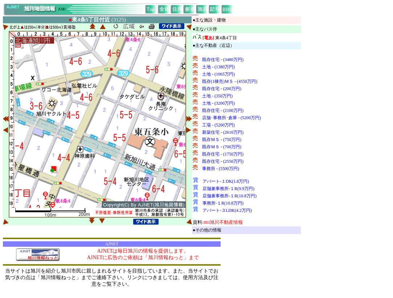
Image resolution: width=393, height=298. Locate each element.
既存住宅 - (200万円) (221, 88)
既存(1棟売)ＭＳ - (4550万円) (229, 81)
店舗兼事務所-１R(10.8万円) (229, 195)
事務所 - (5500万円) (220, 168)
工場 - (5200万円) (218, 125)
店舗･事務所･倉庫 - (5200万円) (231, 117)
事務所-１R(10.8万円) (222, 203)
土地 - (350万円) (217, 95)
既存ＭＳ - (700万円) (221, 146)
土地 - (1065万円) (218, 74)
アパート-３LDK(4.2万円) (227, 210)
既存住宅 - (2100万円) (222, 110)
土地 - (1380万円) (218, 66)
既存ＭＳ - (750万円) (221, 139)
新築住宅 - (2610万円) (222, 132)
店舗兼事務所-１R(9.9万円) (228, 188)
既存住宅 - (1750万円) (222, 154)
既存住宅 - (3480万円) (222, 59)
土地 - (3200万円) (218, 103)
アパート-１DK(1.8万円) (225, 181)
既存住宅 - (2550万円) (222, 161)
